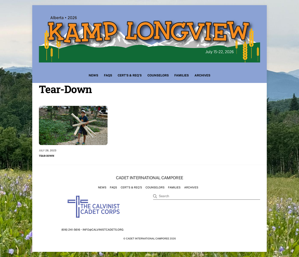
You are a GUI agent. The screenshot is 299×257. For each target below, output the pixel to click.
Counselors (158, 75)
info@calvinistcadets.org (103, 229)
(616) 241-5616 (70, 229)
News (93, 75)
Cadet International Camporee (147, 238)
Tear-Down (46, 155)
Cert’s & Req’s (130, 75)
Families (181, 75)
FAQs (108, 75)
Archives (202, 75)
